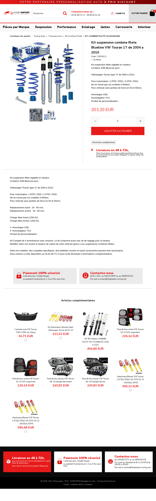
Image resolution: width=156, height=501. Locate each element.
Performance (66, 27)
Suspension (43, 27)
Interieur (144, 27)
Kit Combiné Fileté (73, 36)
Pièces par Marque (16, 27)
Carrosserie (123, 27)
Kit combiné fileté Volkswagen (102, 36)
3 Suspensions (55, 36)
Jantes (105, 27)
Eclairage (88, 27)
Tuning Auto (39, 36)
